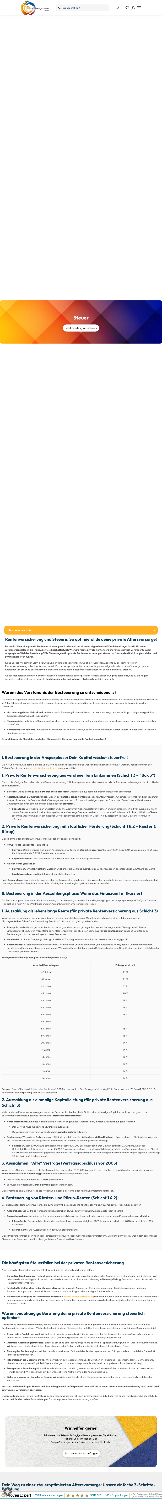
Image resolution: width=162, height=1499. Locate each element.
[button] (154, 630)
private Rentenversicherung (44, 768)
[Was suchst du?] (82, 7)
